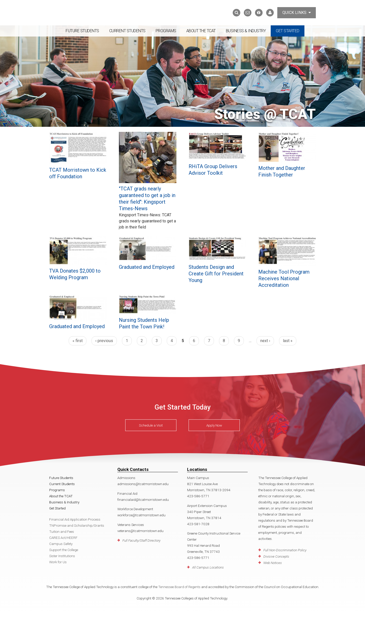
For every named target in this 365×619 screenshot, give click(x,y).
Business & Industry (246, 30)
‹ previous (104, 340)
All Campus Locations (208, 567)
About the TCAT (201, 30)
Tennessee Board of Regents (179, 587)
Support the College (63, 550)
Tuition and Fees (61, 531)
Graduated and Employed (146, 267)
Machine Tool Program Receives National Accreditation (283, 278)
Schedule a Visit (151, 425)
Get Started (287, 30)
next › (265, 340)
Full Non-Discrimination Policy (284, 550)
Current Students (127, 30)
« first (77, 340)
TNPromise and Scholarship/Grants (76, 525)
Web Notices (272, 563)
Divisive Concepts (276, 556)
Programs (166, 30)
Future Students (82, 30)
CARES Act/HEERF (63, 538)
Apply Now (214, 425)
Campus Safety (60, 544)
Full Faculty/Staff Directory (141, 540)
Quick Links (296, 12)
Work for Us (58, 562)
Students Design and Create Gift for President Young (216, 273)
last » (288, 340)
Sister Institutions (62, 556)
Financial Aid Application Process (74, 519)
